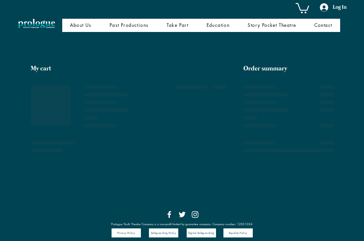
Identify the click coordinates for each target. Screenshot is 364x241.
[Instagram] (195, 214)
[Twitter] (182, 214)
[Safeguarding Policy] (163, 232)
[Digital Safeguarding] (201, 232)
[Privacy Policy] (126, 232)
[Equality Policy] (238, 232)
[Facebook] (169, 214)
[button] (302, 7)
